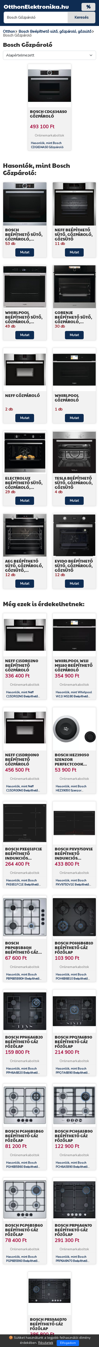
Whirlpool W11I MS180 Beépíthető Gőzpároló (74, 665)
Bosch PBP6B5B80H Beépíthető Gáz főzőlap (21, 950)
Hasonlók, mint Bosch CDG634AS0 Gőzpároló (47, 145)
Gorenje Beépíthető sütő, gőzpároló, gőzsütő (73, 319)
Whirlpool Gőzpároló (67, 398)
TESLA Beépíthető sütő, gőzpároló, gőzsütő (74, 482)
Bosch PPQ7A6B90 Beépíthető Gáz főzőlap (73, 1041)
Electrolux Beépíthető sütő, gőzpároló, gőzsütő (24, 485)
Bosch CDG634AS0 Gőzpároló (48, 114)
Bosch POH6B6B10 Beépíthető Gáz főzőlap (74, 947)
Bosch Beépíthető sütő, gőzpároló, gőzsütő (24, 237)
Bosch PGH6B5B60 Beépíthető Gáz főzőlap (24, 1135)
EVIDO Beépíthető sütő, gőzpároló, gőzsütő (74, 565)
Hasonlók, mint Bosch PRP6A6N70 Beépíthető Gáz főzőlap (71, 1261)
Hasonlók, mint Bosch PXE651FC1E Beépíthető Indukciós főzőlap (22, 885)
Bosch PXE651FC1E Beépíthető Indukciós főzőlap (23, 856)
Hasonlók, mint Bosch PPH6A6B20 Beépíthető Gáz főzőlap (22, 1073)
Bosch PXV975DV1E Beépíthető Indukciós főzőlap (74, 856)
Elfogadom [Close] (68, 1343)
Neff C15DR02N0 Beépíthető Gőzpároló (21, 665)
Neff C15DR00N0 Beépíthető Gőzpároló (22, 759)
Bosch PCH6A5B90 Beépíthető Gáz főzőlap (74, 1135)
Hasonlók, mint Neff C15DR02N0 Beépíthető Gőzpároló (22, 696)
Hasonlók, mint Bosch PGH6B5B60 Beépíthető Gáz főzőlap (22, 1167)
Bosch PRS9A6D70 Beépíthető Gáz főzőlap (48, 1323)
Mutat (24, 252)
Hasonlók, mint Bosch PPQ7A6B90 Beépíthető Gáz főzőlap (72, 1073)
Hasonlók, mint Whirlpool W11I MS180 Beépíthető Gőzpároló (74, 696)
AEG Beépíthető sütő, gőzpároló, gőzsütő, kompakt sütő (24, 568)
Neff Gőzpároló (22, 395)
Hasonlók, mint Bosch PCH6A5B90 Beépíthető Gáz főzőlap (72, 1167)
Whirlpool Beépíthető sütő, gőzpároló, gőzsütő (24, 319)
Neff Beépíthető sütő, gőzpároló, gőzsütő (74, 234)
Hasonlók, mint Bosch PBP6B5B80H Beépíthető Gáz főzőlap (22, 979)
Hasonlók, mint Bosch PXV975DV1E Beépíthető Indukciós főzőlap (72, 885)
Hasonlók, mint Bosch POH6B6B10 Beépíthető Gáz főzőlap (72, 979)
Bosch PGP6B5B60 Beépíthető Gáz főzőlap (24, 1229)
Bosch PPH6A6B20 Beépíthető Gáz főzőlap (24, 1041)
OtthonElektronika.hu (36, 6)
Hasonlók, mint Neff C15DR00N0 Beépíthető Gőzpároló (22, 790)
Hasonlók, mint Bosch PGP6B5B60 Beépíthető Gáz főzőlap (21, 1261)
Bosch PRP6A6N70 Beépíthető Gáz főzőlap (73, 1229)
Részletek (45, 1342)
